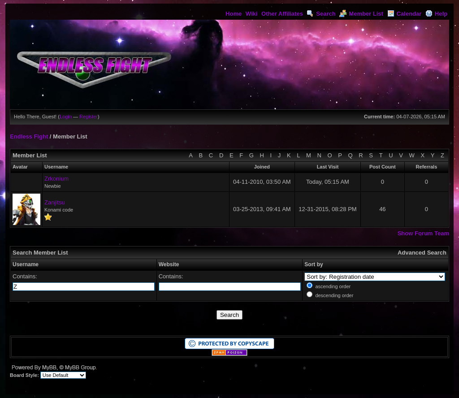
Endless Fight (29, 136)
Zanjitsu (54, 202)
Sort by (313, 264)
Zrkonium (56, 178)
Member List (361, 13)
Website (169, 264)
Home (233, 13)
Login (66, 116)
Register (88, 116)
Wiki (252, 13)
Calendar (404, 13)
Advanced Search (422, 252)
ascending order (333, 286)
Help (436, 13)
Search (321, 13)
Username (26, 264)
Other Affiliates (282, 13)
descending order (334, 295)
